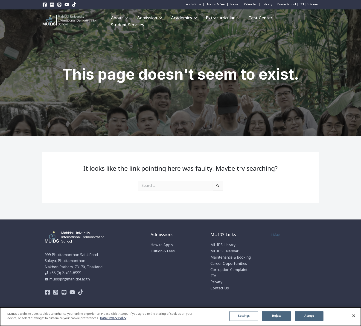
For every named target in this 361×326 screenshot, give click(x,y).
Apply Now (193, 4)
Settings (244, 316)
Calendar (250, 4)
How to (157, 245)
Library (267, 4)
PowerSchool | (287, 4)
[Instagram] (52, 4)
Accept (309, 316)
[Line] (59, 4)
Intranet (313, 4)
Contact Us (219, 288)
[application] (125, 20)
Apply (169, 245)
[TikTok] (74, 4)
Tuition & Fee (216, 4)
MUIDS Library (223, 245)
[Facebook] (44, 4)
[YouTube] (66, 4)
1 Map (275, 234)
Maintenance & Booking (231, 257)
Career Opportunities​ (229, 263)
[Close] (354, 316)
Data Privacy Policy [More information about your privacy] (113, 318)
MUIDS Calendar (224, 251)
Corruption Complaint (229, 269)
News (234, 4)
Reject (276, 316)
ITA (302, 4)
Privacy (216, 281)
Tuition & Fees (163, 251)
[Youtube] (72, 292)
